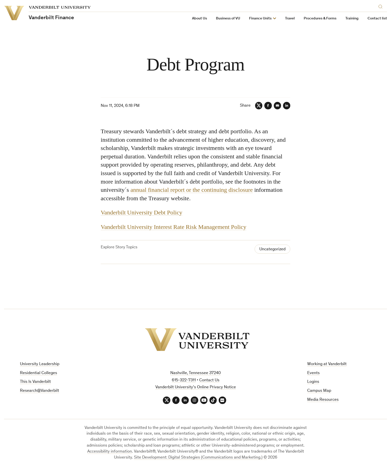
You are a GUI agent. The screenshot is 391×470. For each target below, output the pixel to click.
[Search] (381, 6)
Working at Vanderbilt (327, 364)
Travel (290, 18)
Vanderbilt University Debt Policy (141, 212)
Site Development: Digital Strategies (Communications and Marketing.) (198, 458)
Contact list (377, 18)
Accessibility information (109, 452)
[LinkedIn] (286, 105)
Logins (313, 382)
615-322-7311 (184, 380)
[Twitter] (258, 105)
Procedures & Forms (320, 18)
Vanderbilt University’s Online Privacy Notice (195, 388)
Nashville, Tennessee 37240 (195, 373)
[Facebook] (267, 105)
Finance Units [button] (260, 18)
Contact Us (209, 380)
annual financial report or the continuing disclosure (191, 190)
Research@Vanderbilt (39, 391)
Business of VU (228, 18)
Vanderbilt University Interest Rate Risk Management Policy (173, 227)
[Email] (277, 105)
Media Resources (323, 400)
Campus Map (319, 391)
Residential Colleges (38, 373)
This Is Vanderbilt (35, 382)
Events (313, 373)
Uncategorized (272, 249)
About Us (199, 18)
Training (352, 18)
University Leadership (39, 364)
